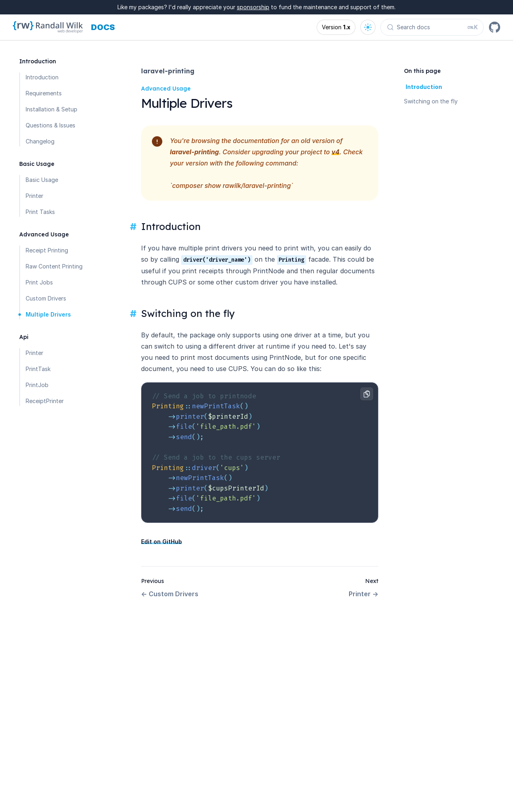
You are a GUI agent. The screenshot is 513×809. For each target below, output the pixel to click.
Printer (34, 195)
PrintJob (37, 384)
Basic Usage (42, 179)
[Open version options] (336, 27)
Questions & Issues (50, 125)
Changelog (40, 141)
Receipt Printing (47, 250)
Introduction (42, 77)
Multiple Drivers (48, 314)
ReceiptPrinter (45, 400)
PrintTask (38, 368)
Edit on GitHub (161, 541)
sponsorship (253, 7)
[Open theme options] (368, 27)
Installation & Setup (51, 109)
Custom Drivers (46, 298)
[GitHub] (494, 27)
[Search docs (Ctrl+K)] (432, 27)
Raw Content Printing (54, 266)
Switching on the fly (431, 101)
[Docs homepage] (103, 27)
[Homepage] (48, 27)
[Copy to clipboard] (366, 393)
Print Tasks (40, 211)
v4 (335, 152)
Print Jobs (39, 282)
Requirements (44, 93)
